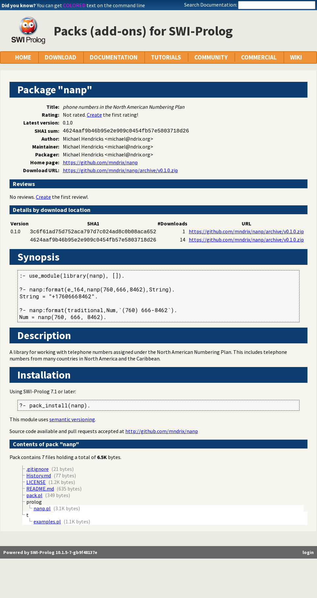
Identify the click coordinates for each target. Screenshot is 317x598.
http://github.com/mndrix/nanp (161, 431)
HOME (23, 57)
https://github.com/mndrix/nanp (100, 162)
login (308, 552)
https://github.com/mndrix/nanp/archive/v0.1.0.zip (120, 170)
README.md (40, 488)
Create (94, 114)
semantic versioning (72, 419)
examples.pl (47, 521)
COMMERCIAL (259, 57)
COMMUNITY (211, 57)
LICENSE (36, 482)
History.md (38, 475)
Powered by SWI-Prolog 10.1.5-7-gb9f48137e (50, 552)
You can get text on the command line (91, 5)
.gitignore (37, 469)
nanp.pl (42, 508)
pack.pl (34, 495)
